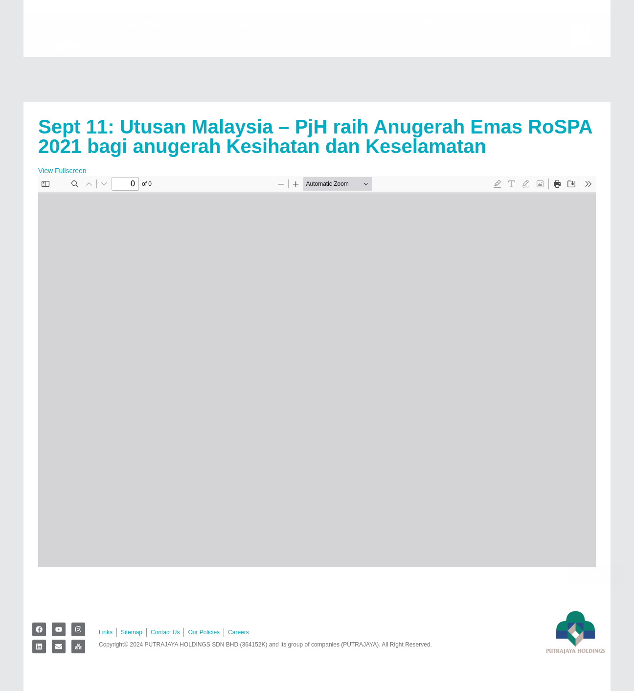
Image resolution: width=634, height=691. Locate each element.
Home (58, 68)
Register (69, 91)
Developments (248, 68)
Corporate (145, 68)
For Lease (349, 68)
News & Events (452, 68)
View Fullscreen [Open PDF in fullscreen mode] (62, 171)
